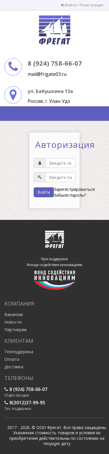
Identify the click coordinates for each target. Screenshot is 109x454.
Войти (43, 192)
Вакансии (13, 314)
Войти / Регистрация (82, 5)
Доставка (13, 366)
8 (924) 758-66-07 (55, 63)
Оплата (11, 359)
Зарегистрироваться (74, 189)
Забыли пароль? (70, 195)
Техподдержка (18, 351)
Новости (13, 322)
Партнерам (15, 329)
